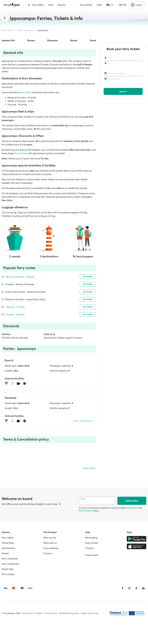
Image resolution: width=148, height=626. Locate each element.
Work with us (50, 542)
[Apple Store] (136, 546)
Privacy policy (51, 613)
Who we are (49, 537)
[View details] (60, 504)
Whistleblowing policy (69, 613)
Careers (47, 553)
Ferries (73, 40)
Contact (89, 548)
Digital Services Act (90, 613)
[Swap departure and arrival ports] (141, 60)
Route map (7, 569)
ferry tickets (20, 153)
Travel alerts (91, 555)
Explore (62, 4)
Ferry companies (25, 30)
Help (99, 4)
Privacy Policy (131, 508)
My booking (86, 4)
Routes (31, 40)
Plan (50, 4)
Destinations (8, 548)
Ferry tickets (7, 30)
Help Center (91, 542)
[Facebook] (122, 588)
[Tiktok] (136, 588)
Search (123, 91)
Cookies (38, 613)
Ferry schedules (10, 558)
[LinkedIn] (143, 588)
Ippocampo (43, 30)
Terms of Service (86, 510)
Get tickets (88, 276)
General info (8, 40)
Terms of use (27, 613)
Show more (89, 468)
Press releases (50, 548)
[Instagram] (129, 588)
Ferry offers (36, 4)
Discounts (52, 40)
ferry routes (25, 92)
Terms (93, 40)
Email (83, 499)
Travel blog (8, 542)
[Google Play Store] (136, 539)
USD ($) (122, 4)
